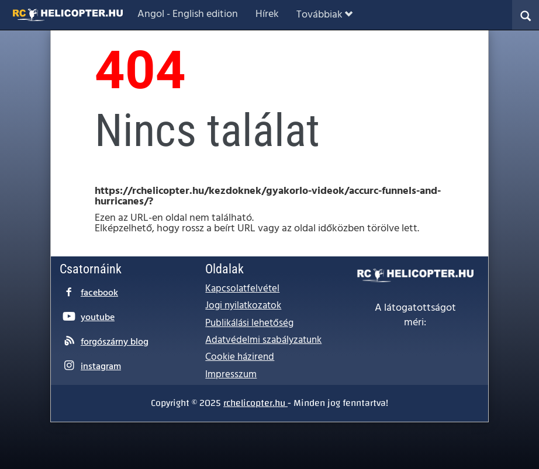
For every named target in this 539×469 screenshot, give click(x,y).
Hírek (267, 14)
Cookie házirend (239, 357)
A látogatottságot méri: (415, 316)
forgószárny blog (114, 342)
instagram (101, 366)
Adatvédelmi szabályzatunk (263, 340)
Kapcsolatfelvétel (242, 289)
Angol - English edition (187, 14)
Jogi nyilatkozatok (243, 306)
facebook (99, 293)
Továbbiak (324, 14)
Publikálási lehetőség (249, 323)
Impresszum (231, 375)
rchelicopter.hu (255, 403)
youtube (98, 317)
